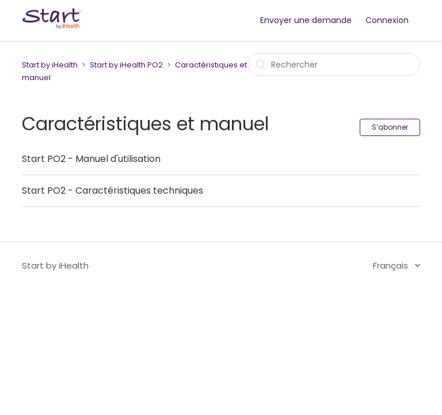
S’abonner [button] (390, 127)
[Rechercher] (333, 64)
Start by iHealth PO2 (126, 64)
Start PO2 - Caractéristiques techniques (112, 190)
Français (391, 265)
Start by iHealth (50, 64)
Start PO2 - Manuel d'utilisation (91, 158)
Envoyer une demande (306, 20)
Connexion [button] (387, 20)
